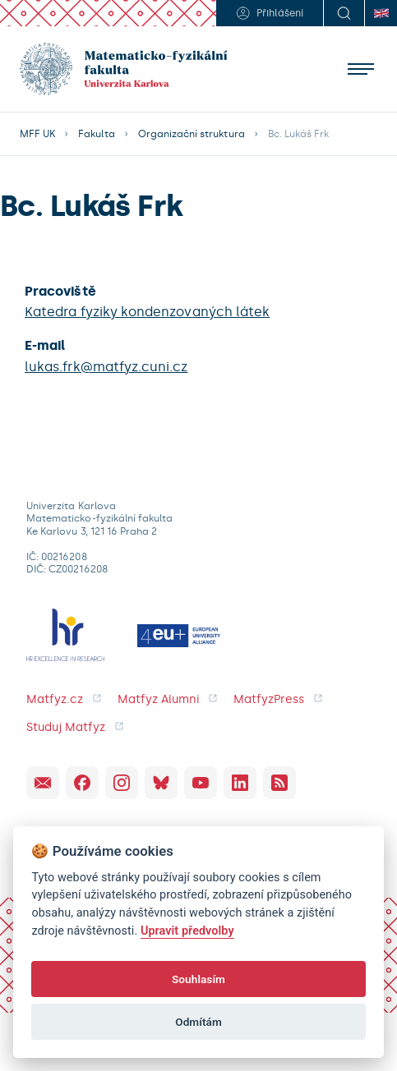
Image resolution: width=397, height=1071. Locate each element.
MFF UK (37, 134)
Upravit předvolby (187, 931)
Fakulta (96, 134)
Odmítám (198, 1021)
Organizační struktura (191, 134)
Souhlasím (198, 979)
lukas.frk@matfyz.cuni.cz (106, 367)
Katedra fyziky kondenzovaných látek (147, 311)
